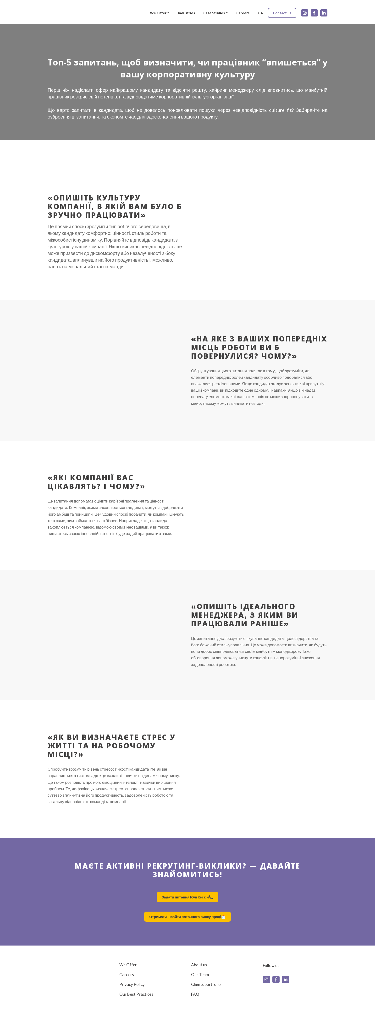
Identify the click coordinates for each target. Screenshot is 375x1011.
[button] (282, 13)
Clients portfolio (206, 984)
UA (260, 13)
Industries (186, 13)
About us (199, 964)
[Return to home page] (62, 13)
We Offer (158, 13)
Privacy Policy (132, 984)
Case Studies (214, 13)
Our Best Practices (136, 994)
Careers (242, 13)
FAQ (195, 994)
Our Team (200, 974)
